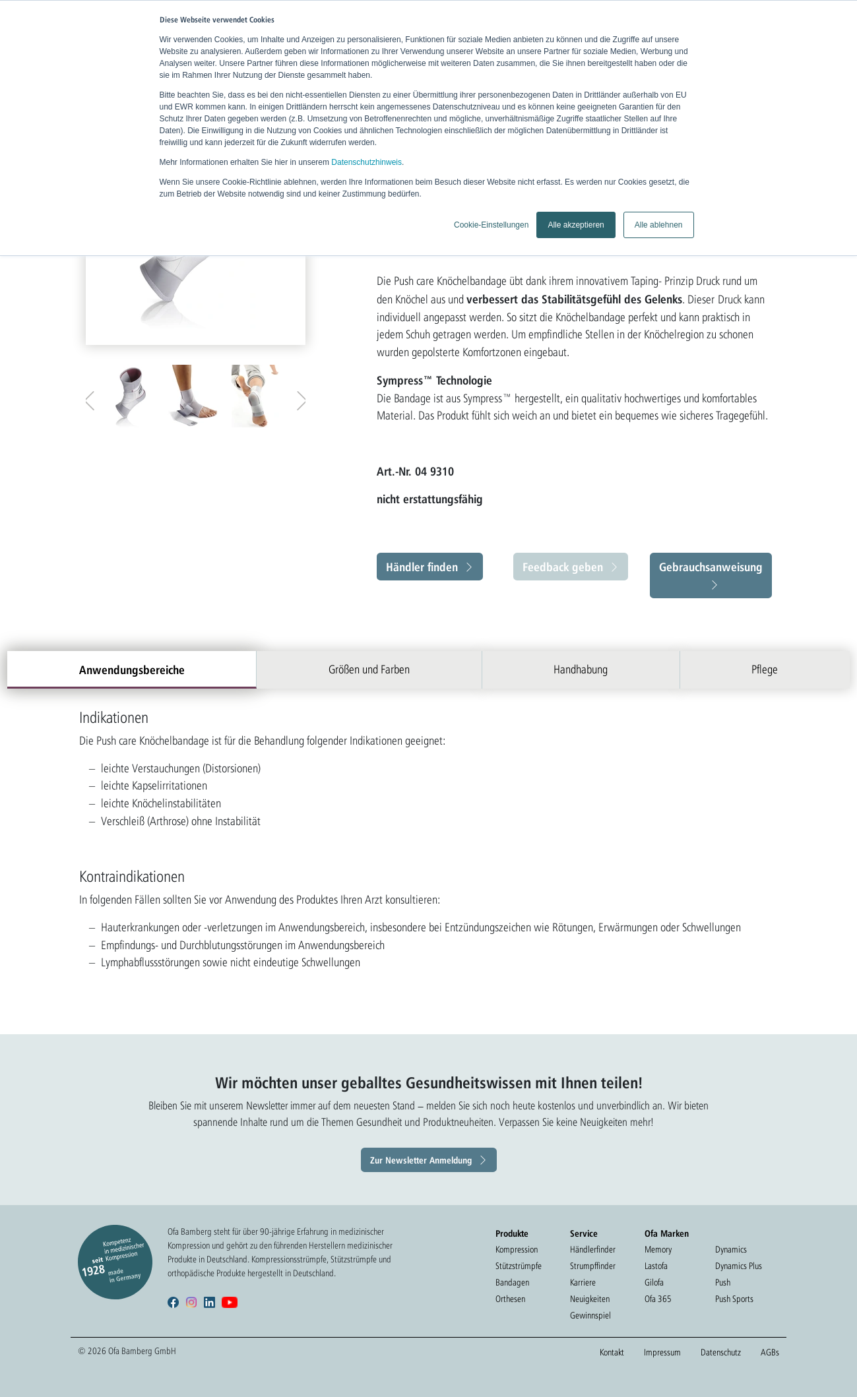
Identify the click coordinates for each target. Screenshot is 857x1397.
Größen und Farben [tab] (369, 669)
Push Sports (734, 1298)
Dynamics (731, 1249)
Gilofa (654, 1282)
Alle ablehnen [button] (659, 225)
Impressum (662, 1352)
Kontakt (612, 1352)
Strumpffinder (593, 1265)
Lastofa (656, 1265)
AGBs (770, 1352)
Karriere (583, 1282)
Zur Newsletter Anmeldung (421, 1159)
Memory (658, 1249)
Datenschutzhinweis (366, 162)
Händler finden (422, 566)
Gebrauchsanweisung (711, 566)
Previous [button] (92, 397)
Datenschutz (721, 1352)
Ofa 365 (658, 1298)
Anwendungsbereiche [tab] (132, 669)
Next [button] (298, 397)
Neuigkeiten (590, 1298)
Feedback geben (563, 566)
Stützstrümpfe (518, 1265)
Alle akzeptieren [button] (576, 225)
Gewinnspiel (590, 1315)
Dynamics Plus (738, 1265)
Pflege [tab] (764, 669)
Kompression (516, 1249)
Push (722, 1282)
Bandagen (512, 1282)
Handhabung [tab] (581, 669)
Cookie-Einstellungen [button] (491, 225)
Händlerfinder (593, 1249)
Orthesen (510, 1298)
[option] (131, 396)
